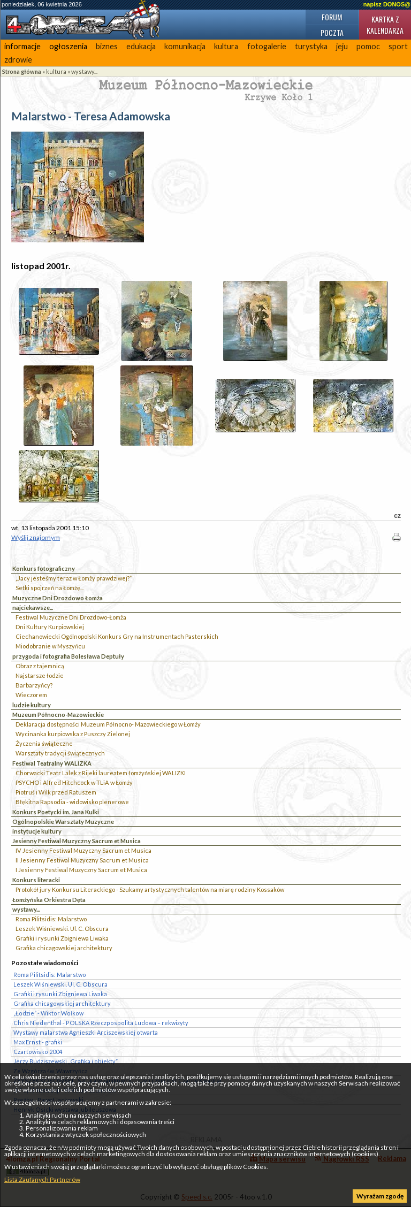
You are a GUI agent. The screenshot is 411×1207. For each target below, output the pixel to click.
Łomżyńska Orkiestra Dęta (49, 899)
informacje (22, 46)
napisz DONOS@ (386, 4)
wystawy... (84, 71)
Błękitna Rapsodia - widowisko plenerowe (72, 801)
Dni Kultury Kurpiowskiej (50, 626)
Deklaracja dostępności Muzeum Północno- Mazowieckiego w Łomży (108, 724)
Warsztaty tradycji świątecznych (60, 753)
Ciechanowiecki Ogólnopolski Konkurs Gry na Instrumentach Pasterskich (117, 636)
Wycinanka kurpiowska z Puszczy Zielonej (73, 733)
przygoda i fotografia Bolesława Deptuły (68, 656)
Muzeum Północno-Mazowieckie (58, 714)
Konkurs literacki (36, 879)
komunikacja (185, 46)
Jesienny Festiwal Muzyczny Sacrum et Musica (76, 840)
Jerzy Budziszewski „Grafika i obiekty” (65, 1061)
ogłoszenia (68, 46)
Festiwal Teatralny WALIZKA (52, 763)
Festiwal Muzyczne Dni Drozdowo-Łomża (71, 617)
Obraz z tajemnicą (40, 665)
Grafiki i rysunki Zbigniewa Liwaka (62, 938)
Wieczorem (31, 694)
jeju (342, 46)
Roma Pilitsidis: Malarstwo (51, 918)
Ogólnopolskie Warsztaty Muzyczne (63, 821)
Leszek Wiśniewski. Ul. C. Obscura (62, 928)
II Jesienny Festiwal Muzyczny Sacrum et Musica (82, 860)
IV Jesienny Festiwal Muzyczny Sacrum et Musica (83, 850)
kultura (226, 46)
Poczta (332, 32)
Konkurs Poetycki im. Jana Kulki (55, 811)
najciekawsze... (32, 607)
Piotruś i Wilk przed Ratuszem (56, 792)
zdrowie (18, 59)
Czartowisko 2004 (37, 1051)
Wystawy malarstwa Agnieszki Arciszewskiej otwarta (85, 1032)
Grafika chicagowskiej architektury (64, 947)
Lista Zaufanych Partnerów (42, 1179)
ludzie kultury (31, 704)
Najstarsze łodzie (40, 675)
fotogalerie (266, 46)
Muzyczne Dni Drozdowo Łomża (57, 597)
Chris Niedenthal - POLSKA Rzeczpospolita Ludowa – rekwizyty (100, 1022)
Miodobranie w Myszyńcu (50, 646)
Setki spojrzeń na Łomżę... (49, 587)
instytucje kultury (37, 831)
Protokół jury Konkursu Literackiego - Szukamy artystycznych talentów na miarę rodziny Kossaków (150, 889)
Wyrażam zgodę (380, 1196)
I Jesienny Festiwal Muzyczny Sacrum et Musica (81, 869)
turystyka (311, 46)
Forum (332, 16)
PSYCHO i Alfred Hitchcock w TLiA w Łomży (74, 782)
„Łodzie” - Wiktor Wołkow (48, 1013)
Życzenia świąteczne (44, 743)
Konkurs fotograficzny (43, 568)
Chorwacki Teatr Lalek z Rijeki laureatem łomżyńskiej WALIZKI (101, 772)
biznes (107, 46)
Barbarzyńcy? (34, 685)
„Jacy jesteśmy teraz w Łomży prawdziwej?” (74, 578)
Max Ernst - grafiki (37, 1041)
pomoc (368, 46)
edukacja (141, 46)
